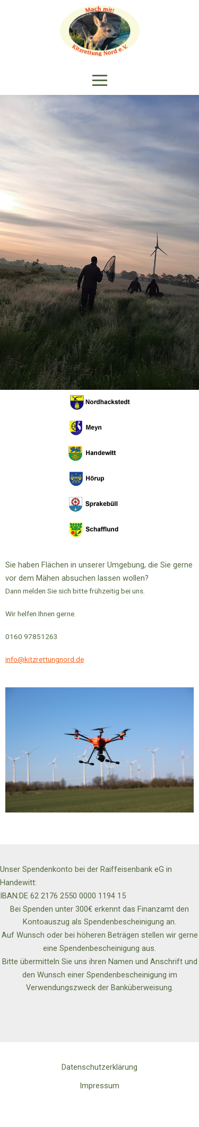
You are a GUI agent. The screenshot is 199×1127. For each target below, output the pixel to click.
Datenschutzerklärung (99, 1067)
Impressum (99, 1085)
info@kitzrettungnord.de (44, 659)
